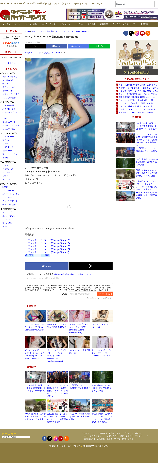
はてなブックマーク (78, 46)
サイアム (6, 84)
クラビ (5, 226)
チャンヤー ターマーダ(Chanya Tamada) (48, 252)
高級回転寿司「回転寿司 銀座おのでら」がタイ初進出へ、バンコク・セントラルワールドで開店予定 (138, 97)
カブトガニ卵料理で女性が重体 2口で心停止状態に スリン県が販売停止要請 (138, 85)
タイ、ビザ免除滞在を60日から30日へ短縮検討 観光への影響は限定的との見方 (138, 94)
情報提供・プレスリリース (137, 436)
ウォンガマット (9, 122)
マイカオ (6, 140)
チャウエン (7, 165)
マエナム (6, 179)
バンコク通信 (31, 24)
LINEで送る (99, 46)
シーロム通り (8, 80)
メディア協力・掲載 (115, 436)
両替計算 (104, 24)
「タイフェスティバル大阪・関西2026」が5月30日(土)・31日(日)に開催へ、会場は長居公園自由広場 (138, 91)
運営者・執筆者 (113, 439)
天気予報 (91, 24)
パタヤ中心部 (8, 105)
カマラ (5, 143)
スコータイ (7, 212)
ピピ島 (5, 158)
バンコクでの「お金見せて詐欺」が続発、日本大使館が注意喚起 (138, 103)
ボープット (7, 172)
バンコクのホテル (8, 73)
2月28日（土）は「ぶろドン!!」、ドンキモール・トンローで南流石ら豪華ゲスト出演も (146, 185)
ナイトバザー (8, 190)
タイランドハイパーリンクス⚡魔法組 (72, 446)
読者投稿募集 (89, 439)
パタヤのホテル (7, 102)
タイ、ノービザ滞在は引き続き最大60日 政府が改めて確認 (138, 100)
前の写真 (29, 255)
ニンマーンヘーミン (10, 194)
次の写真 (45, 255)
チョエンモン (8, 169)
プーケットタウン (9, 154)
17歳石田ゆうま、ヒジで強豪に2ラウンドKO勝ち (146, 149)
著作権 (111, 433)
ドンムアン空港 (9, 98)
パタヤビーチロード (10, 109)
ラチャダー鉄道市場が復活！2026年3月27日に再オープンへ (138, 106)
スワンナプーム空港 (10, 94)
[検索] (131, 4)
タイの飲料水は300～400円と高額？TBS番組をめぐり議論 (102, 388)
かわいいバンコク (33, 53)
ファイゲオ (7, 197)
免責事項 (103, 433)
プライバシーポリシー (133, 433)
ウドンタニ (7, 223)
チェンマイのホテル (9, 184)
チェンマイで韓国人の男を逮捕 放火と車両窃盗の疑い (79, 416)
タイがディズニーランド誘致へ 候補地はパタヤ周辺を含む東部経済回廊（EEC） (138, 112)
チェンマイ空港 (9, 204)
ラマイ (5, 176)
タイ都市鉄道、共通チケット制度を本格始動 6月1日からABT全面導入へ (147, 126)
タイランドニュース (11, 24)
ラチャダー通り (9, 87)
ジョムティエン (9, 129)
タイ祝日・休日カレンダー (125, 24)
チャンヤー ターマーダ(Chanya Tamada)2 (49, 249)
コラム (80, 24)
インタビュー (66, 24)
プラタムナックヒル (10, 125)
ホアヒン (6, 219)
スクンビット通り (9, 76)
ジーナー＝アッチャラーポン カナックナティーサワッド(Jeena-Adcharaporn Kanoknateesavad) (57, 355)
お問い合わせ (127, 439)
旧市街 (5, 187)
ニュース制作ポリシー (93, 436)
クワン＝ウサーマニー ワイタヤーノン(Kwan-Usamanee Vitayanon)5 (35, 327)
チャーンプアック (9, 201)
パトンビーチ (8, 136)
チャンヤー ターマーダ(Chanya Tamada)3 (49, 246)
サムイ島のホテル (8, 162)
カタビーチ (7, 150)
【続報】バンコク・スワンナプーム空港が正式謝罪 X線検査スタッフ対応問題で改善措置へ (138, 109)
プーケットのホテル (9, 133)
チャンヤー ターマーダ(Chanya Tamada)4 (49, 243)
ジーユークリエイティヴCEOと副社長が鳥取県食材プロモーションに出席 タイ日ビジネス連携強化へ (57, 390)
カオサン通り (8, 91)
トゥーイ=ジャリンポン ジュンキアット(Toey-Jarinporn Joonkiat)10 (102, 353)
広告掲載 (101, 439)
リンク (119, 433)
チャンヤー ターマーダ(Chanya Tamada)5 (49, 240)
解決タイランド (49, 24)
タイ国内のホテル (8, 209)
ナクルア (6, 118)
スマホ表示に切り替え (99, 446)
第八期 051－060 (52, 53)
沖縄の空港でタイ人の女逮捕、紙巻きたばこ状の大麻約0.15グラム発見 (35, 416)
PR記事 (144, 24)
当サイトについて (89, 433)
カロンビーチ (8, 147)
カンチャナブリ (9, 216)
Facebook (56, 46)
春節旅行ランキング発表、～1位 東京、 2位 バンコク (138, 88)
